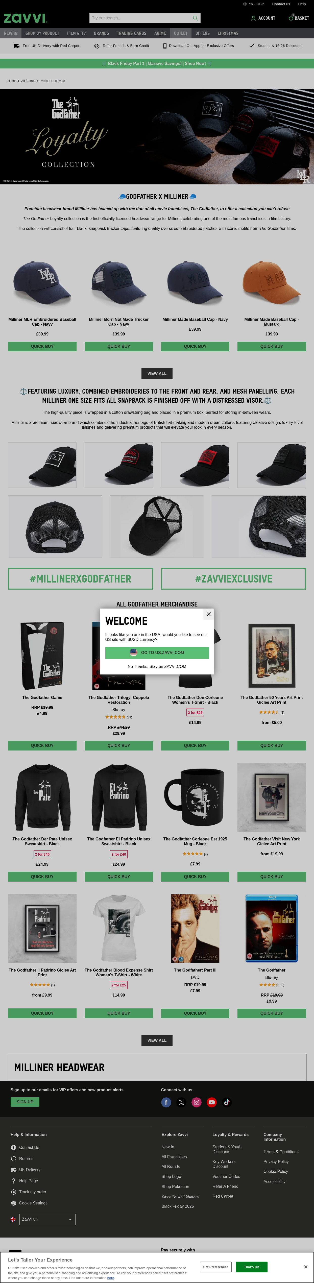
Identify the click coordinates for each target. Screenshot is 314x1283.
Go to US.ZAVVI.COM (162, 652)
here (110, 1278)
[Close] (305, 1266)
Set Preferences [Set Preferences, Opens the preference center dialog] (215, 1267)
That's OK (252, 1267)
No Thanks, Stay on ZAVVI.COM (157, 666)
